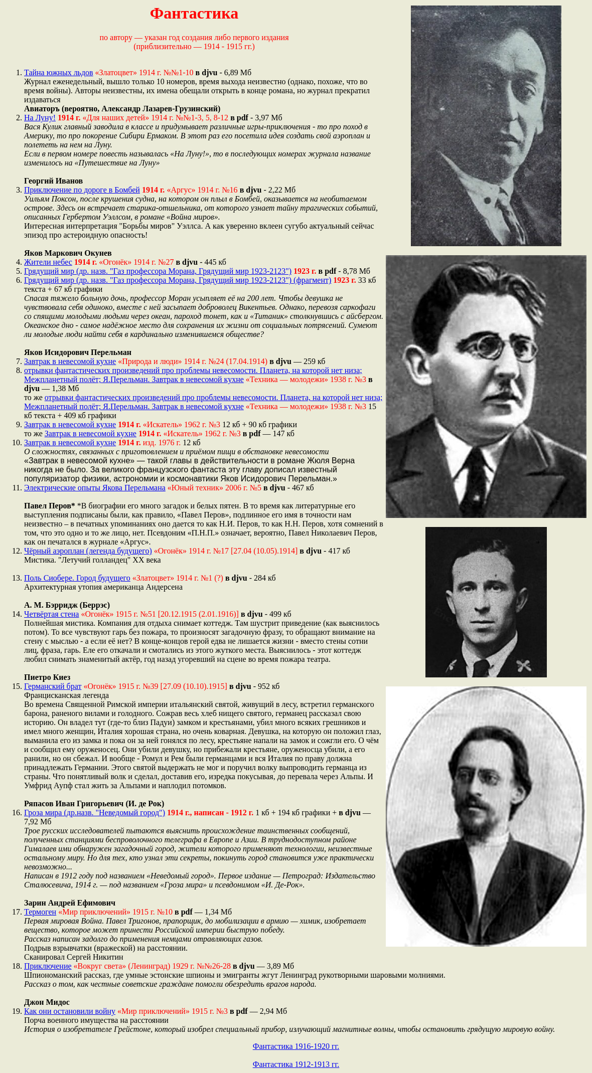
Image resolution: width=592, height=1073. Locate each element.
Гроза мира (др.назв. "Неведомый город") (94, 812)
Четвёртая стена (51, 614)
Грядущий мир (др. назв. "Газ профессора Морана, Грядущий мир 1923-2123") (157, 271)
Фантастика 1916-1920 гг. (296, 1046)
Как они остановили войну (69, 1011)
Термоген (40, 912)
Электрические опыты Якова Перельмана (95, 487)
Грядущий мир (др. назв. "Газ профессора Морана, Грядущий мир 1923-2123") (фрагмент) (177, 280)
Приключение (48, 966)
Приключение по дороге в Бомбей (82, 190)
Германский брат (52, 686)
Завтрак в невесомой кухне (70, 361)
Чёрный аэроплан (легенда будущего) (88, 551)
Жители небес (48, 262)
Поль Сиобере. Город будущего (77, 578)
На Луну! (40, 117)
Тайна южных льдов (58, 72)
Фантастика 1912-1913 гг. (296, 1064)
